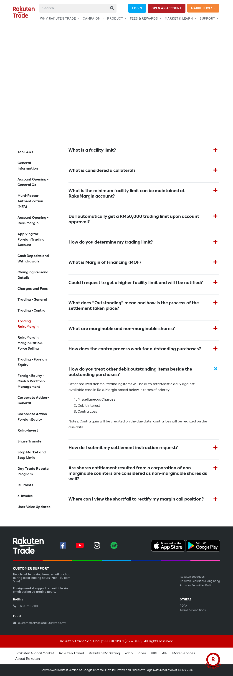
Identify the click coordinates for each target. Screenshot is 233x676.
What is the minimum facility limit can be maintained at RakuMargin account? (126, 193)
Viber (141, 653)
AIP (164, 653)
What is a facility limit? (92, 150)
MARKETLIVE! (202, 8)
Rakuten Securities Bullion (197, 585)
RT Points (25, 485)
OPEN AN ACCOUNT (167, 8)
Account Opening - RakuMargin (33, 220)
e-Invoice (25, 496)
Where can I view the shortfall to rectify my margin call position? (136, 499)
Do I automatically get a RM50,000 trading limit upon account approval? (133, 219)
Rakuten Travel (71, 653)
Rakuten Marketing (104, 653)
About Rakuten (27, 658)
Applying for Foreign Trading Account (31, 239)
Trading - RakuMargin (28, 324)
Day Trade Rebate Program (33, 471)
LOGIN (137, 8)
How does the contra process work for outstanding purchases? (134, 349)
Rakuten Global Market (35, 653)
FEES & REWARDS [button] (144, 18)
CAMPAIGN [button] (92, 18)
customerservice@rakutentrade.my (39, 623)
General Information (28, 166)
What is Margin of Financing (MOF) (104, 262)
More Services (183, 653)
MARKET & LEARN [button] (179, 18)
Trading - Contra (32, 310)
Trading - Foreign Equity (32, 362)
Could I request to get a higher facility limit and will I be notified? (135, 282)
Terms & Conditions (193, 610)
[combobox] (77, 8)
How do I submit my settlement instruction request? (123, 447)
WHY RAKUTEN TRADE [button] (58, 18)
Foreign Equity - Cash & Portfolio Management (31, 381)
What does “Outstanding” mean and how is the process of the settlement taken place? (133, 305)
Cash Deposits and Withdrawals (33, 259)
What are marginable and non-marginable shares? (121, 328)
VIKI (154, 653)
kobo (129, 653)
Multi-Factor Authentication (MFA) (30, 201)
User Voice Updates (34, 507)
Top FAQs (25, 152)
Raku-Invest (28, 430)
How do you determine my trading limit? (110, 242)
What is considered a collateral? (101, 170)
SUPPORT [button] (208, 18)
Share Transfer (30, 441)
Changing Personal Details (33, 275)
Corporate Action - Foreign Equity (33, 417)
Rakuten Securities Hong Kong (200, 581)
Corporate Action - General (33, 400)
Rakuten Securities (192, 577)
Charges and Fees (33, 288)
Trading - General (32, 299)
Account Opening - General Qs (33, 182)
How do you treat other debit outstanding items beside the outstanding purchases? (130, 371)
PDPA (183, 605)
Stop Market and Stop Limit (32, 455)
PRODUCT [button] (115, 18)
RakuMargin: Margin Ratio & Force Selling (30, 343)
